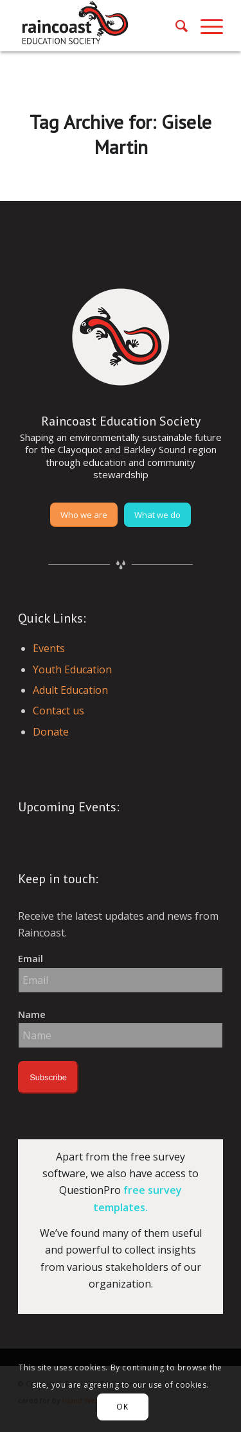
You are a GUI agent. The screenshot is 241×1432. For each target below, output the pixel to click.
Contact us (58, 710)
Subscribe (48, 1077)
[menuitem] (175, 25)
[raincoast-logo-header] (100, 25)
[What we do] (157, 515)
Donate (51, 732)
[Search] (175, 25)
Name (32, 1014)
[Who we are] (84, 515)
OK (122, 1406)
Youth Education (72, 669)
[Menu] (205, 25)
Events (49, 648)
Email (30, 958)
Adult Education (70, 690)
